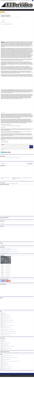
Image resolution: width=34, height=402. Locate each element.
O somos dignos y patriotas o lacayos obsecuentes (6, 348)
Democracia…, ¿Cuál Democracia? (5, 163)
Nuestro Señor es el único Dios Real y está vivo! (5, 327)
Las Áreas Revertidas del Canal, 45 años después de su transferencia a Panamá (28, 163)
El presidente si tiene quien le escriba (27, 177)
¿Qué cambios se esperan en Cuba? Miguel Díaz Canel (6, 248)
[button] (2, 261)
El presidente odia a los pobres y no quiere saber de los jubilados (7, 325)
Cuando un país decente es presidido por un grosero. (6, 318)
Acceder (1, 218)
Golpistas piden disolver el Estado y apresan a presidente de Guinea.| (8, 346)
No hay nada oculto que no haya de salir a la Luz (5, 314)
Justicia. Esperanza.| (3, 339)
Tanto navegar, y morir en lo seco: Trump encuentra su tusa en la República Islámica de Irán (17, 178)
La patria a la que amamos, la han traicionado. (5, 316)
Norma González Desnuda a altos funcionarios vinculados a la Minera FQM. (8, 331)
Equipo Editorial (10, 0)
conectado (11, 183)
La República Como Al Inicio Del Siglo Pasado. (5, 250)
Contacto (7, 0)
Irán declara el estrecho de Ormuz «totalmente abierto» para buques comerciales (9, 249)
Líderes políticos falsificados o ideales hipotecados (6, 368)
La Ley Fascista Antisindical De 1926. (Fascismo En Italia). (6, 366)
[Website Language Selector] (3, 223)
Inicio (13, 0)
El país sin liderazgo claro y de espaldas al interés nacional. (7, 329)
